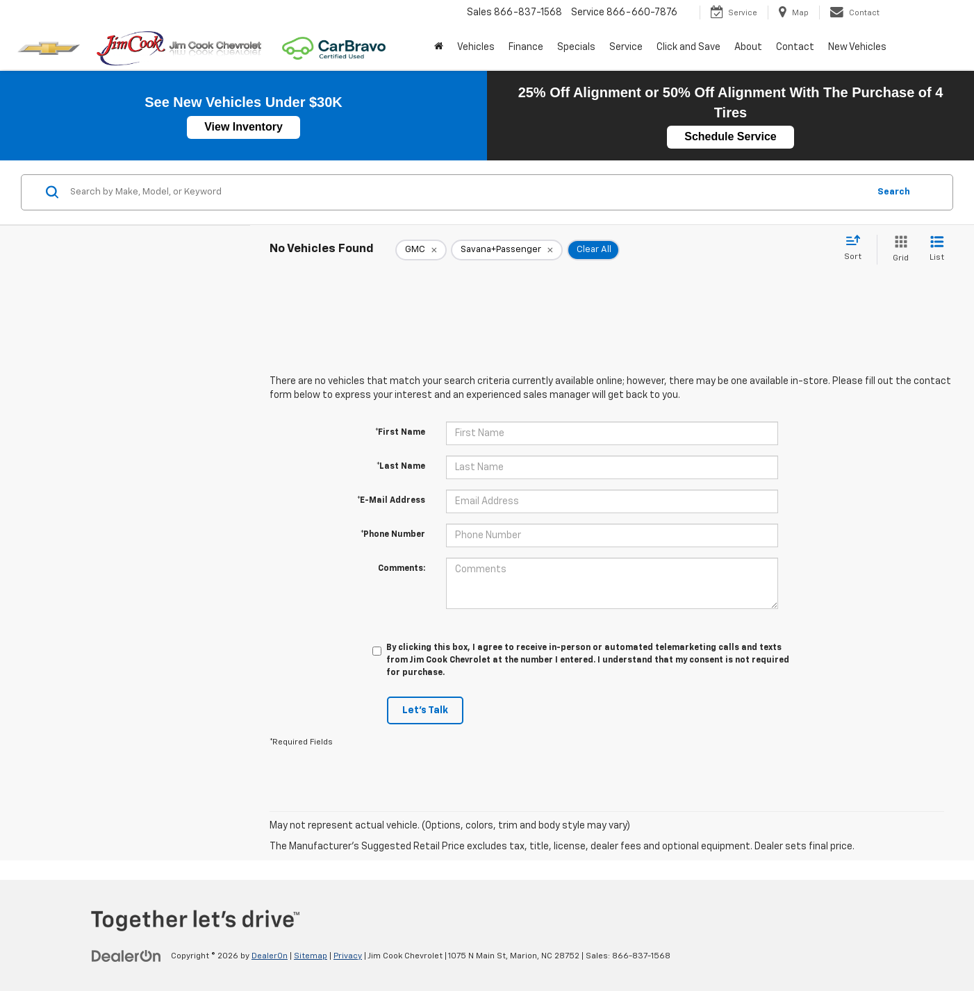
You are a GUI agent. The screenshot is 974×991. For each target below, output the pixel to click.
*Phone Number (393, 535)
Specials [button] (576, 47)
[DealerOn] (126, 955)
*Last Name (401, 467)
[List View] (937, 250)
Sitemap (310, 956)
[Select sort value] (857, 249)
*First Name (400, 432)
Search (893, 192)
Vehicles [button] (476, 47)
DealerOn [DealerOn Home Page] (269, 956)
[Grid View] (898, 250)
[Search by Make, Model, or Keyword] (467, 192)
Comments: (401, 569)
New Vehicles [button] (857, 47)
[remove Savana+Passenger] (507, 250)
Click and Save (688, 47)
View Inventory (243, 127)
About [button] (748, 47)
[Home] (438, 47)
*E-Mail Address (391, 501)
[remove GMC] (421, 250)
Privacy (347, 956)
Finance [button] (526, 47)
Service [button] (626, 47)
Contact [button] (795, 47)
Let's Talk (425, 710)
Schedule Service (730, 136)
